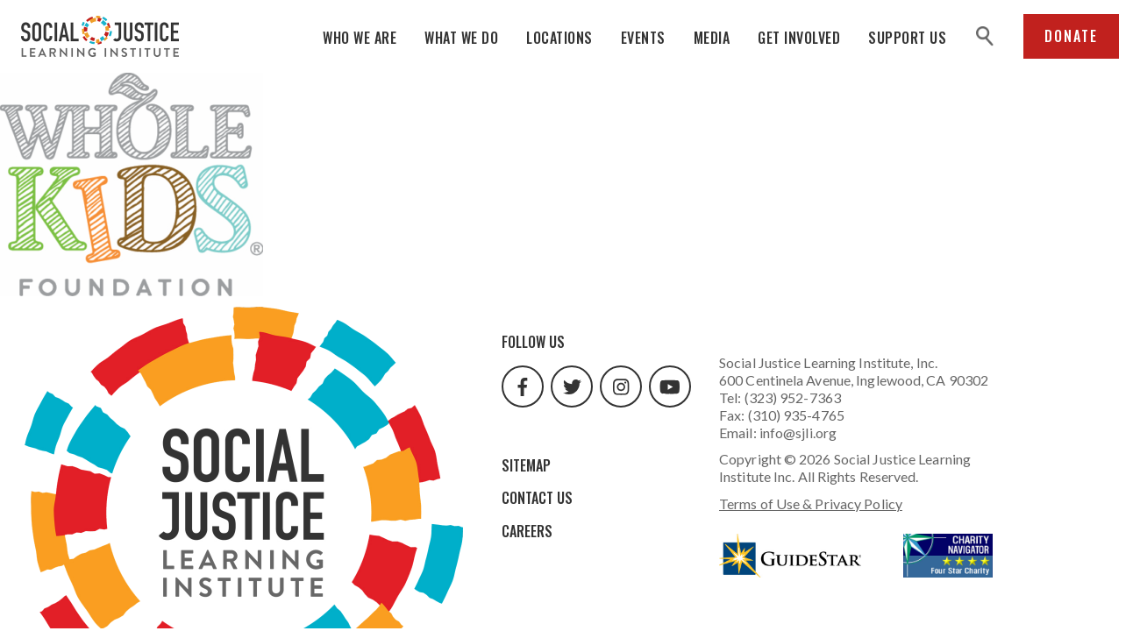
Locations (559, 37)
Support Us (907, 37)
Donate (1071, 35)
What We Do (461, 37)
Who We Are (359, 37)
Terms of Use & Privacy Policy (810, 503)
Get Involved (799, 37)
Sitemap (526, 465)
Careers (527, 531)
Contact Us (537, 497)
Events (643, 37)
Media (712, 37)
